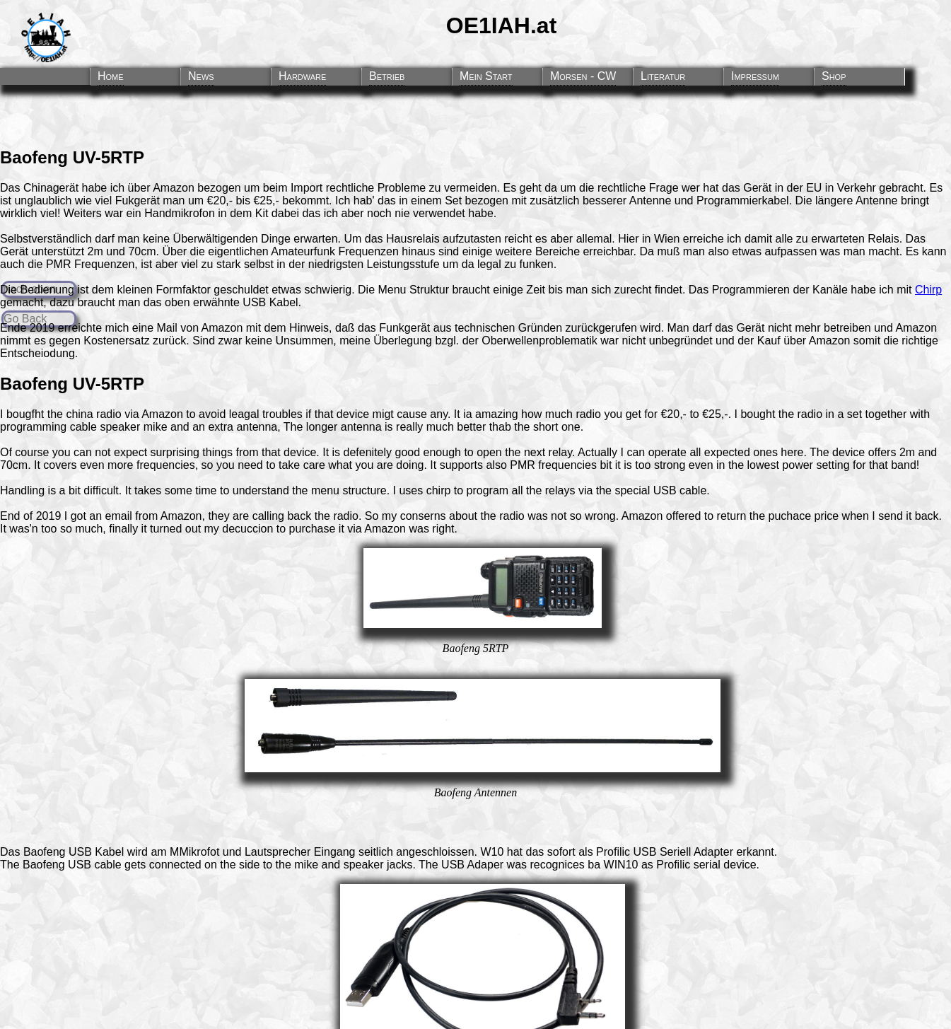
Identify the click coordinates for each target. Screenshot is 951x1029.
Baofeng (34, 157)
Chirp (928, 290)
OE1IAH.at (501, 25)
